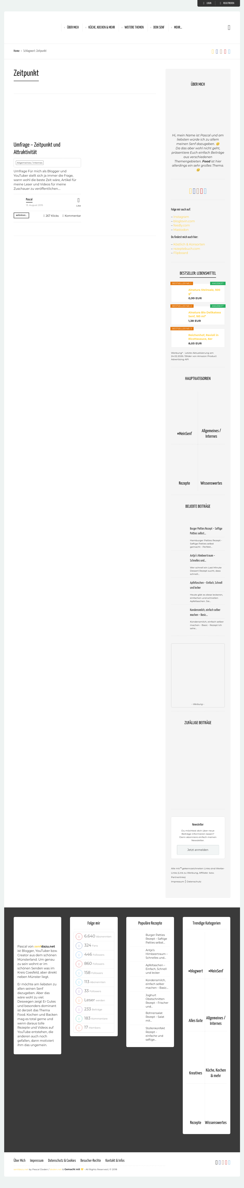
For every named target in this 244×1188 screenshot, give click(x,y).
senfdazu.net (21, 1169)
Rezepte (184, 483)
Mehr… (178, 27)
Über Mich (73, 27)
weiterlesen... (21, 215)
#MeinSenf (184, 434)
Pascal (29, 199)
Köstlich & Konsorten (189, 244)
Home (17, 51)
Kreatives (195, 1073)
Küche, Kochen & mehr (101, 27)
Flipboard (180, 253)
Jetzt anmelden (198, 850)
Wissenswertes (211, 483)
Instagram (181, 217)
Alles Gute (196, 1021)
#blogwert (195, 971)
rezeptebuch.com (186, 249)
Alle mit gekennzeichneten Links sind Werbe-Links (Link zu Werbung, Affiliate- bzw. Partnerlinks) (198, 873)
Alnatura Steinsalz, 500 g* (204, 291)
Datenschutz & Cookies (62, 1161)
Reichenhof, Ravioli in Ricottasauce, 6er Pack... (203, 337)
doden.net (56, 1169)
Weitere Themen (134, 27)
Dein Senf (159, 27)
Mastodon (181, 230)
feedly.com (181, 225)
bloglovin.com (184, 221)
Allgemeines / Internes (30, 162)
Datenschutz (194, 881)
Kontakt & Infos (114, 1161)
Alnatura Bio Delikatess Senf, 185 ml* (204, 314)
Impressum (177, 881)
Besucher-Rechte (90, 1161)
